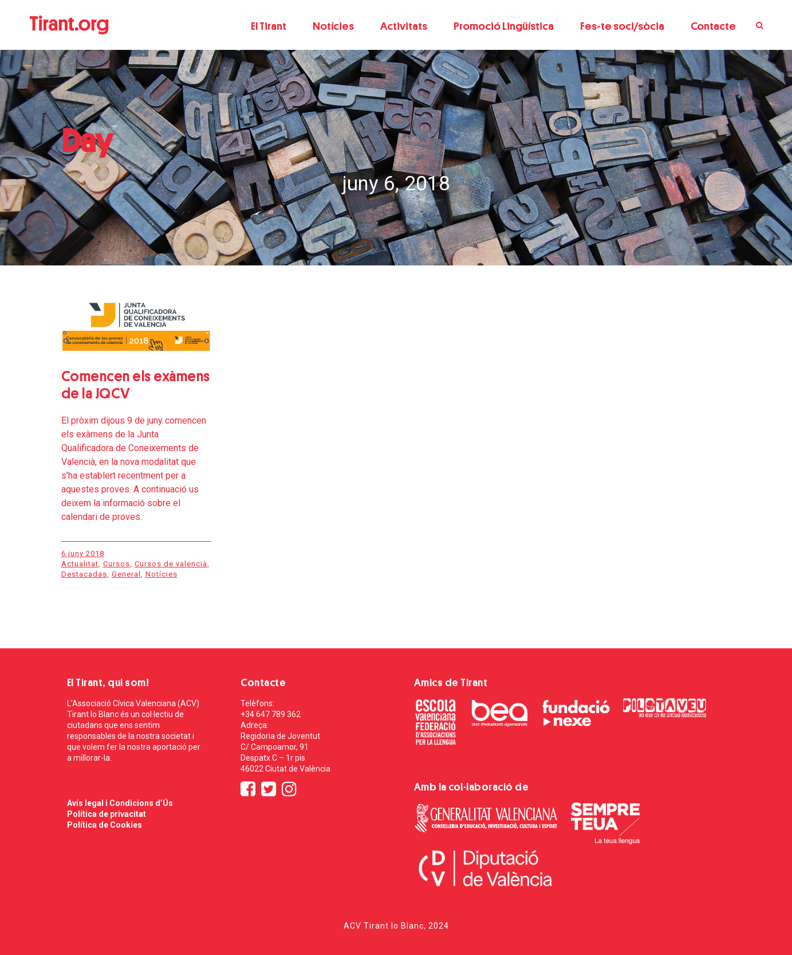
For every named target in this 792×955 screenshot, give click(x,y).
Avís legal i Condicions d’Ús (120, 803)
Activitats (403, 26)
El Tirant (268, 26)
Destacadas (84, 574)
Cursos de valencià (171, 563)
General (126, 574)
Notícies (333, 26)
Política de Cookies (104, 824)
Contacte (713, 26)
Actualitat (79, 563)
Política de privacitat (106, 814)
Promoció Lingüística (504, 26)
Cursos (116, 563)
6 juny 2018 (82, 553)
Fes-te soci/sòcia (622, 26)
